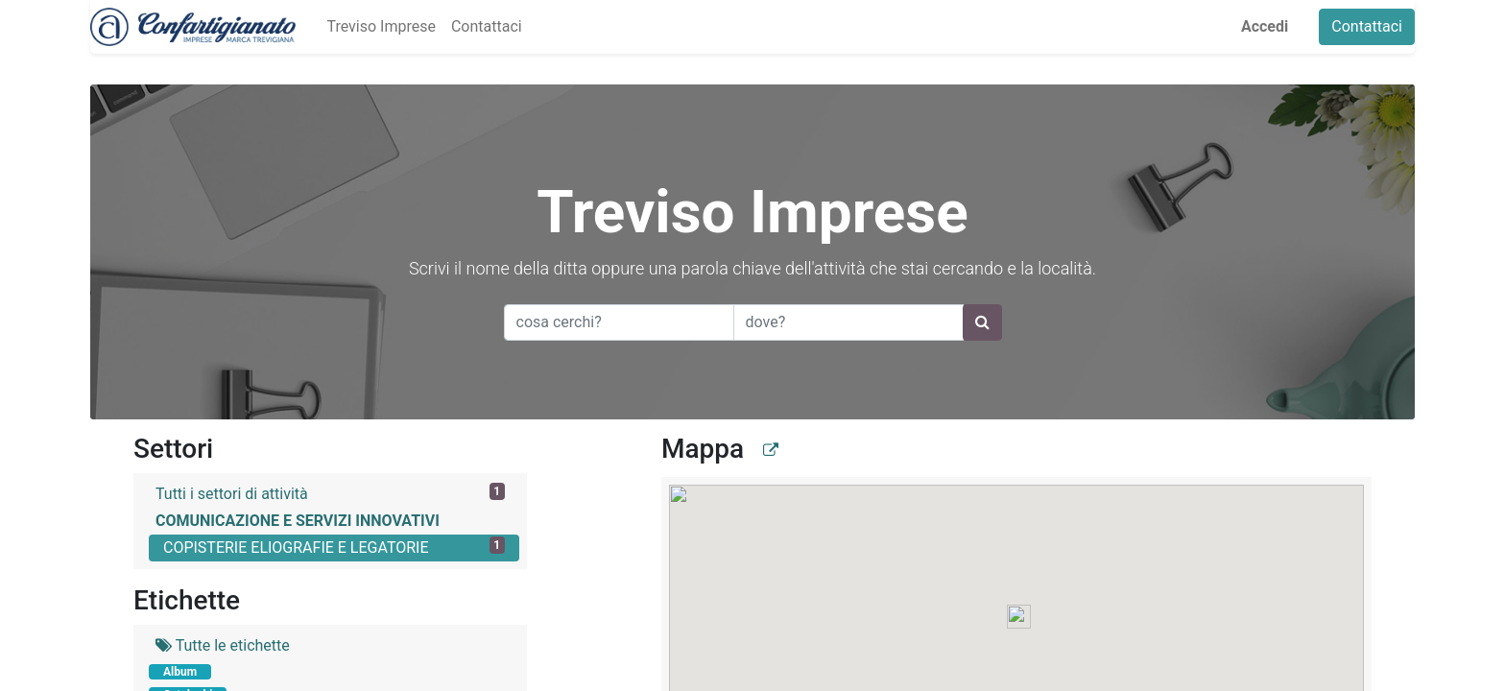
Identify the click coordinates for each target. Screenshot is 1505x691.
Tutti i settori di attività (330, 493)
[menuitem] (380, 27)
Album (180, 672)
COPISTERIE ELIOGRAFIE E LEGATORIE (334, 546)
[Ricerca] (982, 322)
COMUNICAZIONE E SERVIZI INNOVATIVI (297, 521)
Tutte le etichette (222, 645)
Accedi (1264, 26)
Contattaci (1366, 26)
